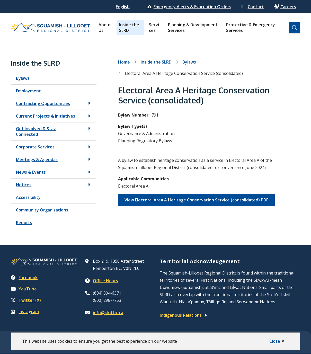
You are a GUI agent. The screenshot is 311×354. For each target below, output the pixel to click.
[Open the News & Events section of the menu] (89, 172)
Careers (285, 7)
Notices (23, 185)
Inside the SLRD (129, 27)
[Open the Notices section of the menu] (89, 184)
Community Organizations (42, 210)
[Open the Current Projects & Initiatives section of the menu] (89, 116)
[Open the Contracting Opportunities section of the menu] (89, 103)
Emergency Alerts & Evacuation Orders (189, 7)
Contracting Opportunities (43, 103)
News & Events (31, 172)
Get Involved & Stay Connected (36, 131)
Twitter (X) (26, 300)
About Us (105, 27)
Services (154, 27)
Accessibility (28, 197)
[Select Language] (123, 7)
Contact (253, 7)
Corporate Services (35, 147)
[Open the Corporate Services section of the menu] (89, 147)
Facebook (24, 277)
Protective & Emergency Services (250, 27)
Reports (24, 222)
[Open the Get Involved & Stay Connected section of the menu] (89, 128)
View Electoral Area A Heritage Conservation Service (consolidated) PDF (196, 200)
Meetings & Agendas (37, 159)
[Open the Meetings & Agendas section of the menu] (89, 159)
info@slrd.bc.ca (108, 312)
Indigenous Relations (181, 315)
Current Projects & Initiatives (45, 116)
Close (274, 341)
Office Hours (105, 281)
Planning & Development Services (193, 27)
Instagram (25, 311)
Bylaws (23, 78)
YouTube (24, 289)
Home (124, 62)
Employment (28, 91)
